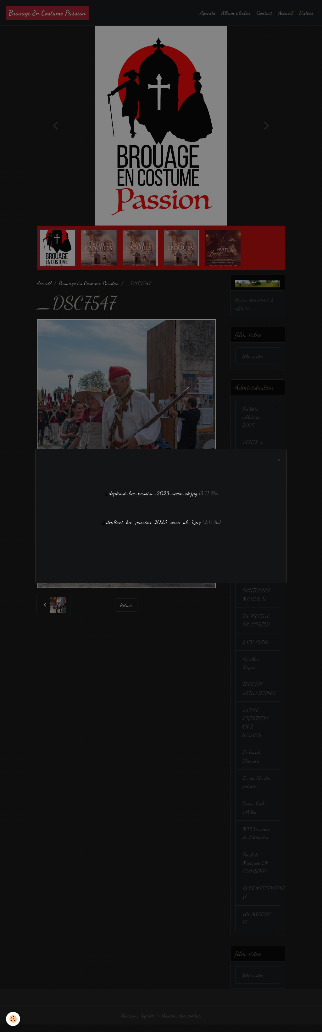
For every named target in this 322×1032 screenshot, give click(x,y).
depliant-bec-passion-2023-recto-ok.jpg (153, 493)
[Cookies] (13, 1019)
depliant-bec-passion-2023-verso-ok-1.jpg (154, 521)
